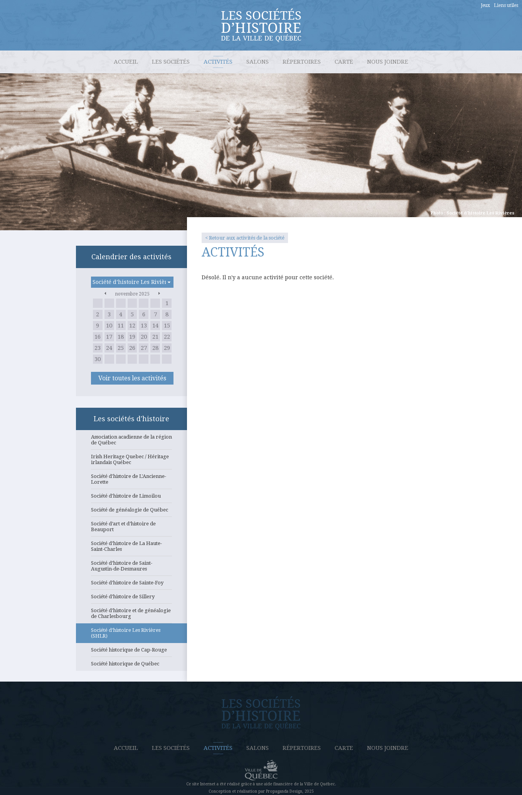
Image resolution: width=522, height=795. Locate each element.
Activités (218, 61)
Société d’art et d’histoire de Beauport (131, 529)
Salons (257, 61)
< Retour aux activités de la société (245, 238)
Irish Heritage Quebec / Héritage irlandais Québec (131, 461)
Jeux (485, 5)
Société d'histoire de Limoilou (131, 498)
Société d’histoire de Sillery (131, 599)
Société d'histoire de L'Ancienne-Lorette (131, 481)
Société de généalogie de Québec (131, 512)
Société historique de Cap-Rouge (131, 652)
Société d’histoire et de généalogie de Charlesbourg (131, 615)
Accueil (126, 61)
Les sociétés (171, 61)
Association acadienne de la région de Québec (131, 442)
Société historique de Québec (131, 666)
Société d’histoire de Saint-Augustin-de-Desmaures (131, 568)
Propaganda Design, (284, 791)
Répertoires (302, 61)
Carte (344, 61)
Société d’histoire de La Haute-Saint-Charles (131, 548)
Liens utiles (506, 5)
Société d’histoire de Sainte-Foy (131, 585)
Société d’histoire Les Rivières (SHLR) (131, 635)
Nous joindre (387, 61)
